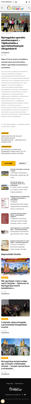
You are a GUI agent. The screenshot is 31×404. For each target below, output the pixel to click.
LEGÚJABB (8, 163)
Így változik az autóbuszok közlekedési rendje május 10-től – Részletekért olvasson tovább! (14, 151)
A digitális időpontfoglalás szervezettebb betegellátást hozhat (14, 324)
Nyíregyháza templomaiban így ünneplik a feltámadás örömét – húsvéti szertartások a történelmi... (15, 365)
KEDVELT (22, 163)
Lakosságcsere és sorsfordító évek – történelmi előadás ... (19, 228)
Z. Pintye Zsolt (5, 332)
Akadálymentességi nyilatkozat (12, 394)
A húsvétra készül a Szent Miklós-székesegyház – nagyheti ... (18, 215)
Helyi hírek (4, 277)
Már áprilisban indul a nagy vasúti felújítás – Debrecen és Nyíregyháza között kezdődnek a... (15, 284)
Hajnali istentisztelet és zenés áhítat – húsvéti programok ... (19, 241)
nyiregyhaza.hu (5, 52)
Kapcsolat (10, 383)
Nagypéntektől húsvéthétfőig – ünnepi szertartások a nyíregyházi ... (19, 198)
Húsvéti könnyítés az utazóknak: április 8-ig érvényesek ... (17, 183)
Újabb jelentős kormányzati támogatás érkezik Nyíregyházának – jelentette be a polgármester (13, 139)
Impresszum (19, 383)
